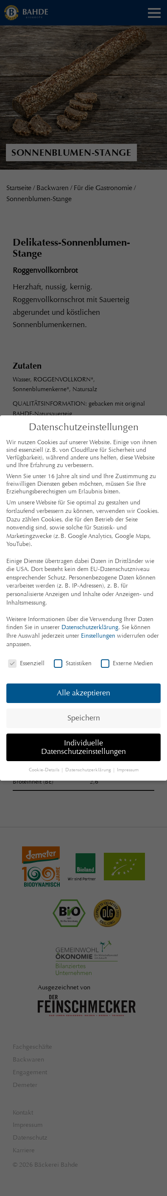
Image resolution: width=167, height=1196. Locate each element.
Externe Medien (127, 663)
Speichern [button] (83, 718)
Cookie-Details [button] (45, 770)
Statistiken (73, 663)
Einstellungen (98, 635)
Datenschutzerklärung (89, 627)
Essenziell (26, 663)
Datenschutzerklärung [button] (88, 770)
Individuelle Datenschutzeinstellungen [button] (83, 747)
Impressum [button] (128, 770)
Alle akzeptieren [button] (83, 692)
